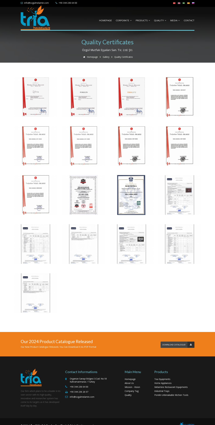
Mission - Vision (132, 381)
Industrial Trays (161, 385)
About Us (129, 377)
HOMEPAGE (105, 20)
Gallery (106, 56)
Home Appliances (163, 377)
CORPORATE (124, 20)
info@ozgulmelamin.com (36, 2)
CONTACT (189, 20)
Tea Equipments (162, 373)
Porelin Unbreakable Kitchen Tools (171, 389)
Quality (128, 389)
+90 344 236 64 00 (68, 2)
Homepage (90, 56)
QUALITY (160, 20)
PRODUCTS (143, 20)
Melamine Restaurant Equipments (171, 381)
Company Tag (132, 385)
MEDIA (175, 20)
